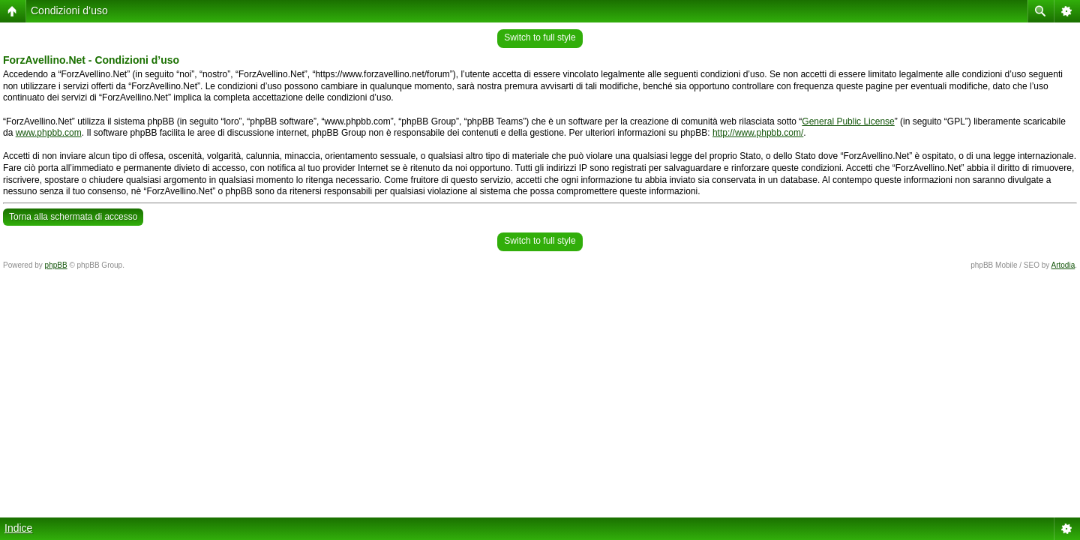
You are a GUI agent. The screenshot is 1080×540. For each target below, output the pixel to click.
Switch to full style (539, 37)
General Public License (848, 121)
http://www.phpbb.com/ (757, 133)
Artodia (1064, 265)
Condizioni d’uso (69, 10)
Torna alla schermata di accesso (73, 217)
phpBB (56, 265)
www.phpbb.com (49, 133)
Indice (18, 528)
